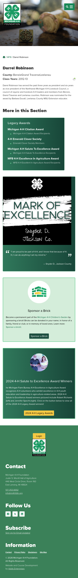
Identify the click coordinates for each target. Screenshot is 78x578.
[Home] (4, 57)
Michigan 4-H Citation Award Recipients (31, 133)
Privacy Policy (19, 552)
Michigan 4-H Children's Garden (52, 317)
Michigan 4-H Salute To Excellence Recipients (34, 153)
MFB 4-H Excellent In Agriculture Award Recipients (36, 162)
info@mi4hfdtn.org (14, 493)
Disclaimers (32, 552)
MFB (9, 57)
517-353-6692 (11, 489)
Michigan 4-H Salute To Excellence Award (33, 149)
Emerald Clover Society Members (28, 143)
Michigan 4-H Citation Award (26, 129)
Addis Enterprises (16, 568)
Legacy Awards (19, 123)
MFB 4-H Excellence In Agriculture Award (33, 158)
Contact (8, 552)
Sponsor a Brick (39, 310)
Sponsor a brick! (13, 327)
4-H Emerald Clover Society (24, 139)
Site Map (43, 552)
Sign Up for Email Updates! (17, 532)
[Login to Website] (39, 436)
